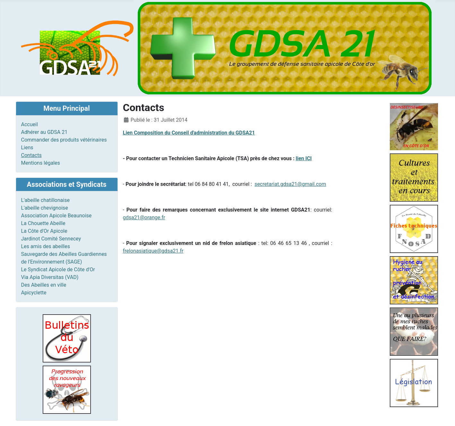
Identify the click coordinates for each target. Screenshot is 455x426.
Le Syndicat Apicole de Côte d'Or (58, 269)
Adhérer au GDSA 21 (44, 132)
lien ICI (304, 158)
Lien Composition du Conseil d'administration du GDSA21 (189, 133)
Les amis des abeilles (45, 246)
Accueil (29, 124)
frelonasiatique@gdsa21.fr (153, 251)
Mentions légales (40, 163)
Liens (27, 147)
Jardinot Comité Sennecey (51, 239)
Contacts (31, 155)
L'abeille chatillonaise (45, 200)
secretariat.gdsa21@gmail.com (290, 184)
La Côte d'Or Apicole (44, 231)
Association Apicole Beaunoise (56, 216)
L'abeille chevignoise (44, 208)
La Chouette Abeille (43, 223)
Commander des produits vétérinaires (64, 140)
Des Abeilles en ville (43, 285)
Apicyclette (34, 293)
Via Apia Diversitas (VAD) (50, 277)
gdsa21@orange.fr (144, 217)
